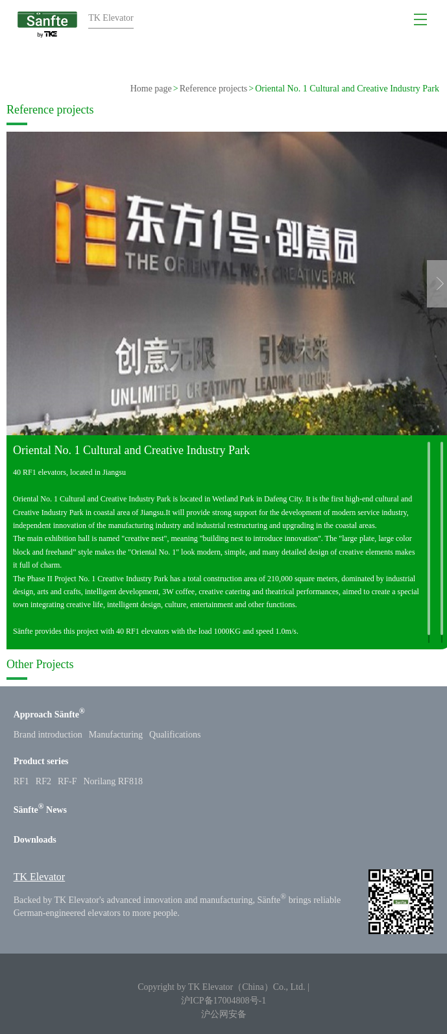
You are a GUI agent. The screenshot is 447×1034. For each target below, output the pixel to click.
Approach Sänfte (49, 714)
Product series (41, 761)
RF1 (21, 781)
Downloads (35, 840)
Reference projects (214, 88)
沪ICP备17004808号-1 (223, 1000)
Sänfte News (40, 810)
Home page (151, 88)
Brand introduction (48, 734)
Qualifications (174, 734)
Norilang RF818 (113, 781)
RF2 (43, 781)
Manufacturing (116, 734)
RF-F (67, 781)
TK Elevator (40, 876)
